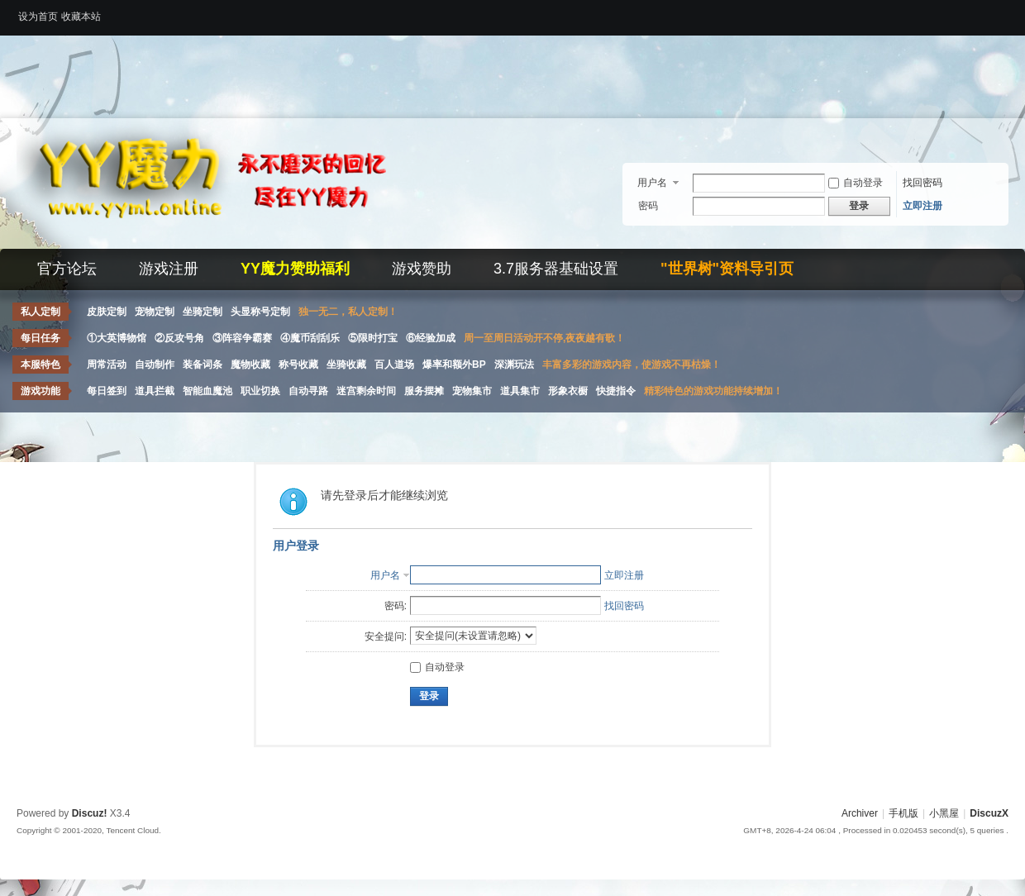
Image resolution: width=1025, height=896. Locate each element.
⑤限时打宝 (373, 338)
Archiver (859, 813)
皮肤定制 (106, 311)
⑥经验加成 (430, 338)
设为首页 (38, 16)
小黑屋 (944, 813)
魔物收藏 (250, 364)
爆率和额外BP (454, 364)
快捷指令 (616, 391)
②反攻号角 (179, 338)
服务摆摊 (424, 391)
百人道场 (394, 364)
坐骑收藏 (346, 364)
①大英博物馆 (116, 338)
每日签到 (106, 391)
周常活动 (106, 364)
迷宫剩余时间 (366, 391)
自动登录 (855, 182)
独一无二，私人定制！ (348, 311)
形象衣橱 (568, 391)
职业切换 (260, 391)
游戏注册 (168, 268)
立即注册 (922, 206)
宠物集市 (472, 391)
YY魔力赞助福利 (295, 268)
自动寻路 (308, 391)
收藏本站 (81, 16)
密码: (395, 606)
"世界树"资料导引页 (727, 268)
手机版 (903, 813)
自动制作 (154, 364)
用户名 (652, 182)
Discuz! (89, 813)
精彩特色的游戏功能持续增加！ (713, 391)
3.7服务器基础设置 (555, 268)
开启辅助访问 (1004, 11)
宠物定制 (154, 311)
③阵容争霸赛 (242, 338)
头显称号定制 (260, 311)
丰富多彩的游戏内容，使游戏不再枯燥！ (631, 364)
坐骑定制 (202, 311)
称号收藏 (298, 364)
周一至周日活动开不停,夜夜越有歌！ (544, 338)
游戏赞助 (421, 268)
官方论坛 (67, 268)
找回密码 (922, 182)
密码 (648, 206)
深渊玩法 (514, 364)
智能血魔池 (207, 391)
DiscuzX (989, 813)
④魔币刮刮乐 (310, 338)
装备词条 (202, 364)
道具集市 (520, 391)
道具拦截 (154, 391)
